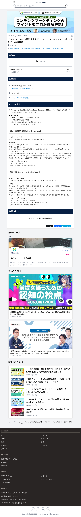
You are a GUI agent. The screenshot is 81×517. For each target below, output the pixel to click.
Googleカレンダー (18, 88)
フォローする (66, 251)
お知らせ (44, 476)
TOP (9, 423)
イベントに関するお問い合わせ (40, 218)
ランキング (45, 445)
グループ (4, 445)
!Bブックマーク (66, 226)
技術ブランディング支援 (9, 459)
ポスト (50, 226)
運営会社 (4, 466)
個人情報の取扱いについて (10, 496)
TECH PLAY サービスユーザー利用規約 (14, 493)
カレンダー (45, 435)
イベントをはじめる (47, 479)
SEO (26, 48)
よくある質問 (5, 479)
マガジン (4, 439)
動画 (2, 442)
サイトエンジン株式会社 (20, 98)
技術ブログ (45, 439)
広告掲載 (4, 462)
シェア (57, 226)
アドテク (48, 48)
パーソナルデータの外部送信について (13, 503)
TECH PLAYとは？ (7, 476)
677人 (68, 255)
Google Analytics (57, 48)
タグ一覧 (4, 449)
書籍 (42, 442)
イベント (15, 422)
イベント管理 (5, 482)
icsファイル (30, 88)
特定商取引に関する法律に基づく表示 (13, 499)
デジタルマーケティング (36, 48)
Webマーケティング (17, 48)
